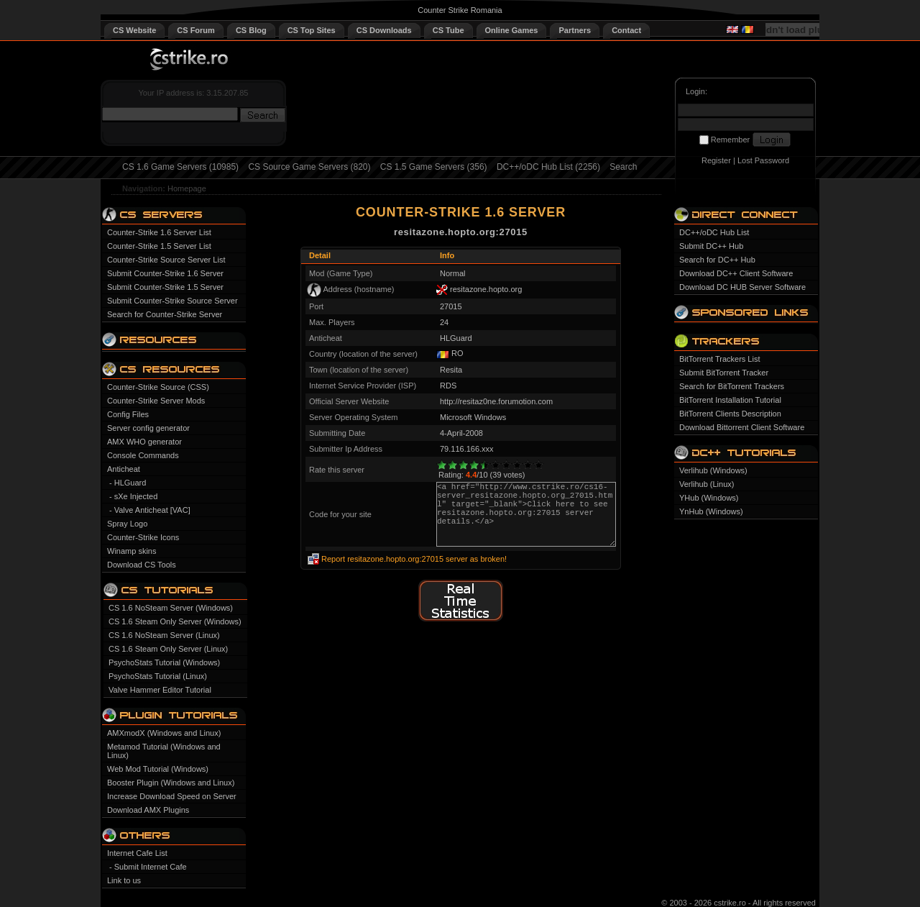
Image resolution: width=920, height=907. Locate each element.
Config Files (128, 414)
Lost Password (763, 160)
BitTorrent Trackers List (719, 359)
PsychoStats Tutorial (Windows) (164, 662)
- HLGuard (127, 482)
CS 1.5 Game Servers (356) (433, 167)
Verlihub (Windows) (713, 470)
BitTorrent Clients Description (730, 413)
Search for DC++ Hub (717, 259)
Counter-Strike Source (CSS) (158, 387)
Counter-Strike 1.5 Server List (159, 246)
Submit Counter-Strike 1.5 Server (165, 287)
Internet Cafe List (137, 853)
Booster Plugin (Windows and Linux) (170, 782)
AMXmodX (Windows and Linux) (164, 733)
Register (716, 160)
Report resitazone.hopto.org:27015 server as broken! (414, 559)
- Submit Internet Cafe (148, 866)
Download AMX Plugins (148, 810)
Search (623, 167)
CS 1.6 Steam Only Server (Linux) (168, 648)
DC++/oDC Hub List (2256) (548, 167)
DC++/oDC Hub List (714, 232)
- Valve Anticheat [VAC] (149, 510)
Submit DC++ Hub (711, 246)
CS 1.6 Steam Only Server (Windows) (175, 621)
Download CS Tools (141, 564)
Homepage (186, 188)
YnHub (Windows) (711, 511)
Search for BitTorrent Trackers (731, 386)
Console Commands (143, 455)
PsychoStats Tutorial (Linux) (158, 676)
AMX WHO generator (144, 441)
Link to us (124, 880)
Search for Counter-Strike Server (164, 314)
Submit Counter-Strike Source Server (172, 300)
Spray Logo (127, 523)
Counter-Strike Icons (143, 537)
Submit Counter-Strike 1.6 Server (165, 273)
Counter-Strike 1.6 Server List (159, 232)
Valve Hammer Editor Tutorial (160, 689)
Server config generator (148, 428)
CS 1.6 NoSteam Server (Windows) (171, 607)
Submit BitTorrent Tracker (723, 372)
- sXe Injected (133, 496)
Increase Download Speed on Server (171, 796)
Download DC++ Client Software (736, 273)
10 (538, 465)
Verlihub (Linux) (706, 484)
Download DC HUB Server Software (742, 287)
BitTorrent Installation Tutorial (730, 400)
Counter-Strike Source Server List (166, 259)
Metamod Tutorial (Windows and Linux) (164, 751)
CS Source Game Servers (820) (309, 167)
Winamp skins (131, 551)
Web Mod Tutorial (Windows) (157, 769)
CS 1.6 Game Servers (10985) (180, 167)
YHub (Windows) (709, 497)
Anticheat (123, 469)
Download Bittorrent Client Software (741, 427)
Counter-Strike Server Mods (156, 400)
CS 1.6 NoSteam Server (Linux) (164, 635)
